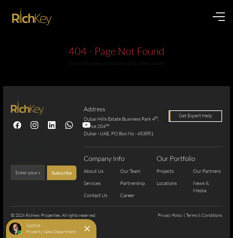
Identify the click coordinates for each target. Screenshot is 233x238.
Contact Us (95, 195)
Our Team (130, 171)
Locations (167, 183)
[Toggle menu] (218, 16)
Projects (165, 171)
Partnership (132, 183)
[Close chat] (87, 228)
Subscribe (62, 173)
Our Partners (207, 171)
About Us (93, 171)
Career (127, 195)
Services (92, 183)
